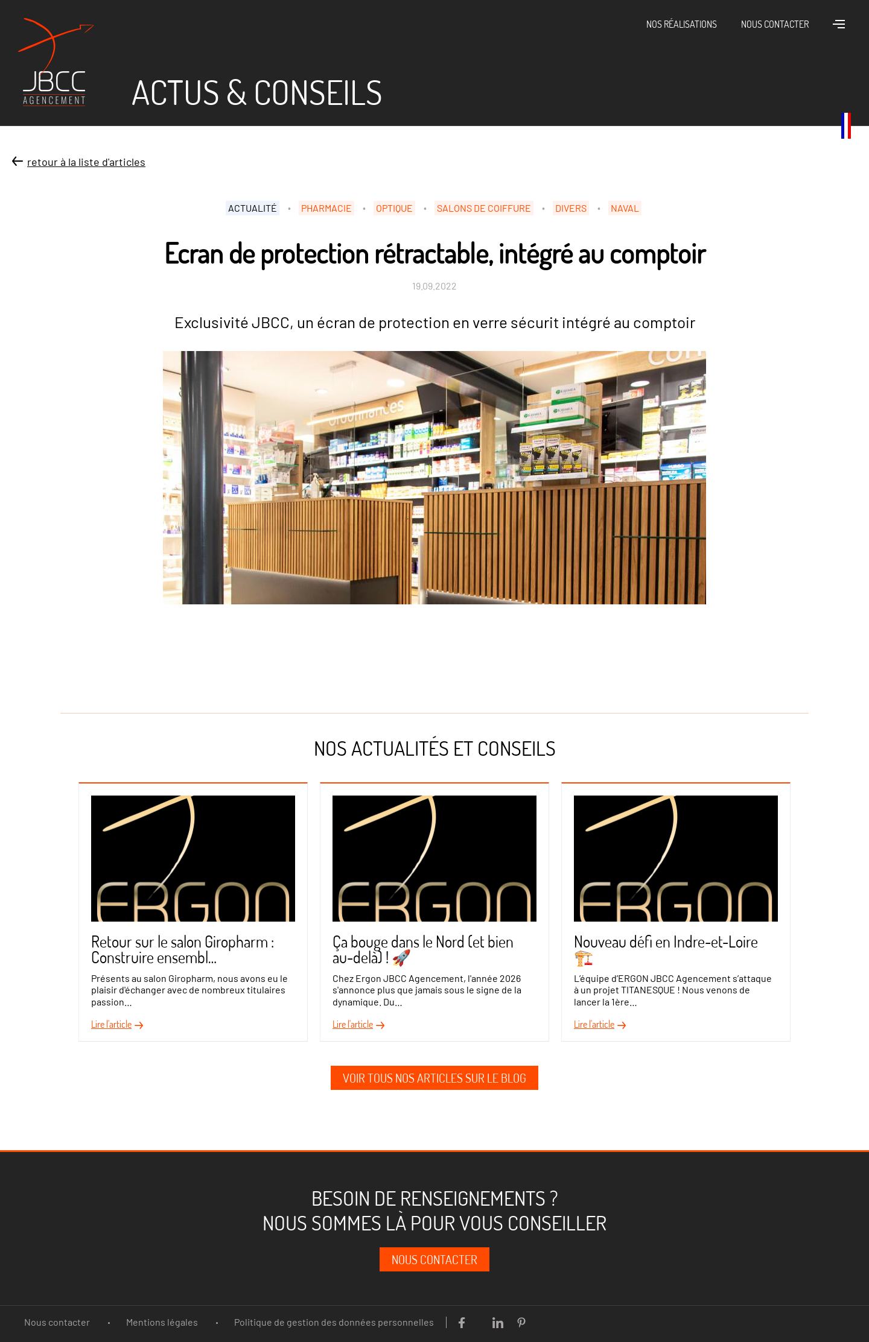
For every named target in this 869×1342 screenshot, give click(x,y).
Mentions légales (162, 1322)
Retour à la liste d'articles (86, 161)
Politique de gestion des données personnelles (334, 1322)
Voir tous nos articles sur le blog (434, 1078)
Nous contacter (775, 24)
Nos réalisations (681, 24)
